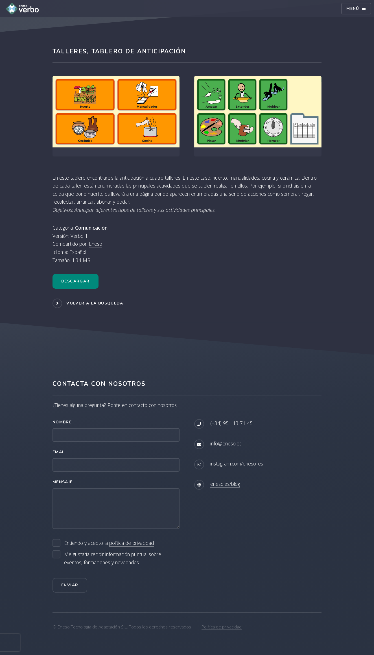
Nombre (62, 422)
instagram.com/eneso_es (236, 463)
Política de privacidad (222, 627)
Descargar (75, 281)
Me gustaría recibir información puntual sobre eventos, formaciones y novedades (112, 558)
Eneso (95, 243)
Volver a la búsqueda (94, 303)
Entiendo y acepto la (109, 543)
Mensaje (63, 482)
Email (59, 452)
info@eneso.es (226, 443)
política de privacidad (131, 542)
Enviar (69, 585)
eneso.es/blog (225, 483)
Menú (352, 8)
